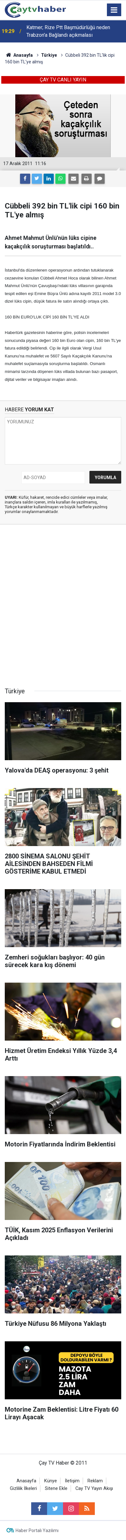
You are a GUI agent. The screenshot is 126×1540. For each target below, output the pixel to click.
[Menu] (114, 10)
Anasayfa (26, 1481)
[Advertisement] (63, 608)
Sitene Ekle (56, 1488)
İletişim (72, 1481)
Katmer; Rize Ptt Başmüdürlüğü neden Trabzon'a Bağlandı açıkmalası (68, 31)
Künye (50, 1481)
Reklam (95, 1481)
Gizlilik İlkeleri (23, 1488)
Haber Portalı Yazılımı (37, 1530)
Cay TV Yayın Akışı (94, 1488)
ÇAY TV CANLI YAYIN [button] (63, 80)
